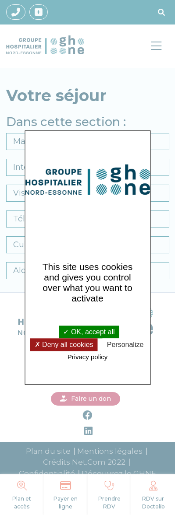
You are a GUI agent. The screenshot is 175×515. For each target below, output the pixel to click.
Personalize (125, 345)
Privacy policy (88, 357)
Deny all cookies (64, 345)
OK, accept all (88, 332)
